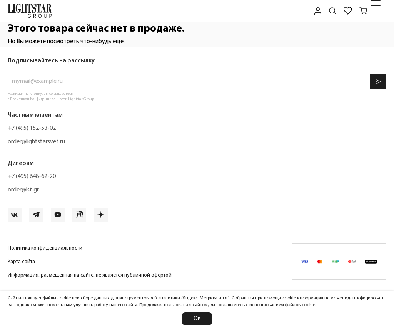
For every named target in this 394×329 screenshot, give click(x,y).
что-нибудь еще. (102, 42)
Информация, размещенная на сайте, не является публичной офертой (90, 275)
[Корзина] (363, 10)
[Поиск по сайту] (332, 10)
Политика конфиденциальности (45, 248)
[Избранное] (348, 10)
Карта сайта (21, 262)
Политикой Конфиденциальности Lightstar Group (52, 99)
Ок (197, 319)
